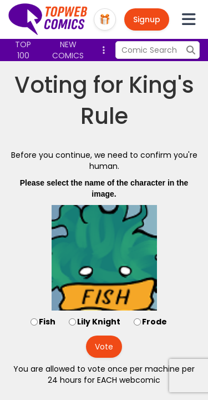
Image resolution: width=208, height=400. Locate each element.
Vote (104, 346)
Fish (47, 321)
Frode (154, 321)
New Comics (68, 50)
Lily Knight (98, 321)
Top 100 (23, 50)
